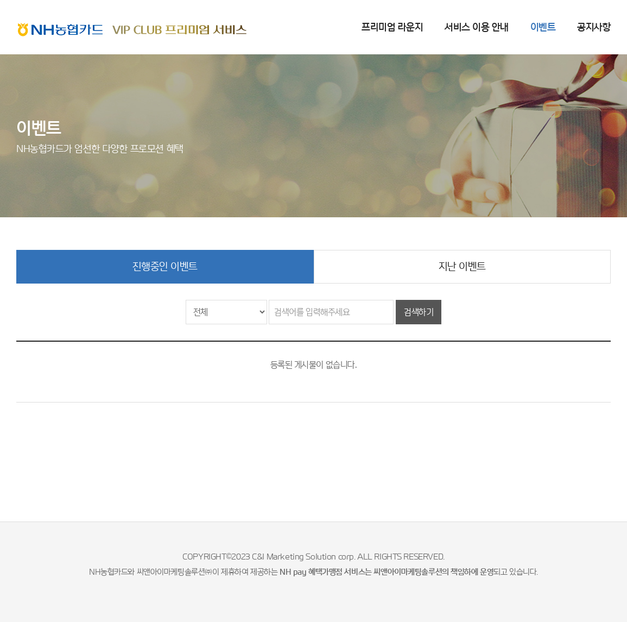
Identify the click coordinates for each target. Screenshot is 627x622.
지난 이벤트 (462, 266)
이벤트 (542, 27)
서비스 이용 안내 (476, 27)
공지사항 (594, 27)
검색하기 (418, 312)
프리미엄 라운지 (392, 27)
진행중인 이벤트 (165, 266)
